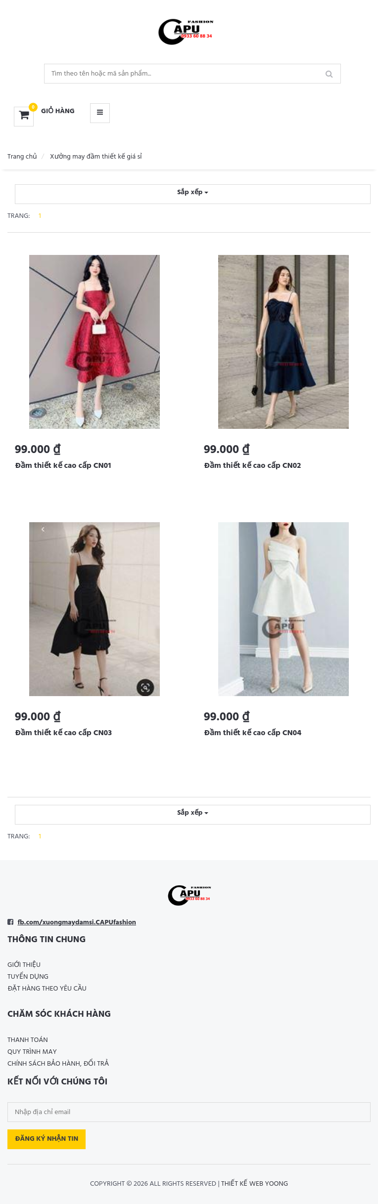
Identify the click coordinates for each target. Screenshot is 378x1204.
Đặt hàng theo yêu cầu (47, 989)
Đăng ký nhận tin (46, 1139)
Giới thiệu (24, 965)
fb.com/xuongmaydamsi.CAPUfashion (76, 922)
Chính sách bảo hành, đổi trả (58, 1064)
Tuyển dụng (27, 977)
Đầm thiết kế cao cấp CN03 (63, 733)
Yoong (276, 1184)
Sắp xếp (192, 192)
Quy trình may (32, 1052)
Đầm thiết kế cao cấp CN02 (252, 465)
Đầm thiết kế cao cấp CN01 (63, 465)
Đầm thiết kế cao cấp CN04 (252, 733)
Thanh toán (27, 1040)
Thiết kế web (242, 1184)
